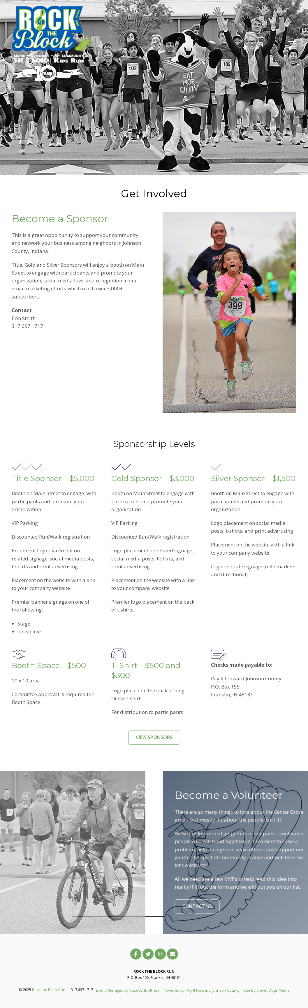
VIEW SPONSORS (154, 737)
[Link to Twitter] (148, 954)
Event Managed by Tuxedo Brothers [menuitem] (127, 990)
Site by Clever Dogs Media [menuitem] (267, 990)
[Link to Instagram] (160, 954)
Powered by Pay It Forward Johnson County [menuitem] (201, 990)
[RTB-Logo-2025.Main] (55, 44)
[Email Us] (172, 954)
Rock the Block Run (48, 989)
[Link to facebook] (135, 954)
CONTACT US (213, 906)
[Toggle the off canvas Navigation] (292, 43)
